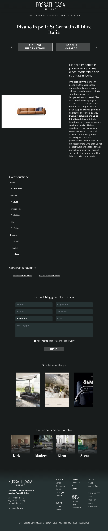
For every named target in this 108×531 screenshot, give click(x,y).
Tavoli (74, 486)
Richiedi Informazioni (35, 47)
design (16, 228)
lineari (16, 241)
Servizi (58, 483)
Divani (62, 15)
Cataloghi (60, 493)
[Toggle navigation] (98, 6)
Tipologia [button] (14, 235)
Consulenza (60, 486)
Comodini (92, 500)
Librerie (75, 502)
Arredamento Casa (46, 15)
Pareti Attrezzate (76, 506)
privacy (71, 341)
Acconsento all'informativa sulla (56, 341)
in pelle (17, 215)
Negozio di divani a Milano (49, 276)
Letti (90, 497)
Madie (91, 480)
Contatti (59, 496)
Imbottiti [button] (13, 196)
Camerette (92, 506)
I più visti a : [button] (15, 248)
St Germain (74, 15)
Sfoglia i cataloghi (73, 47)
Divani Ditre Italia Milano (22, 276)
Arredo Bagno (94, 486)
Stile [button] (12, 222)
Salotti (91, 483)
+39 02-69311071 (17, 508)
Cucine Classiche (76, 481)
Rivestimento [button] (16, 209)
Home (31, 15)
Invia (54, 349)
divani (16, 202)
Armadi (91, 503)
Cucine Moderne (59, 507)
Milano (16, 254)
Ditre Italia (18, 189)
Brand (58, 489)
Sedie (74, 489)
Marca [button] (12, 183)
